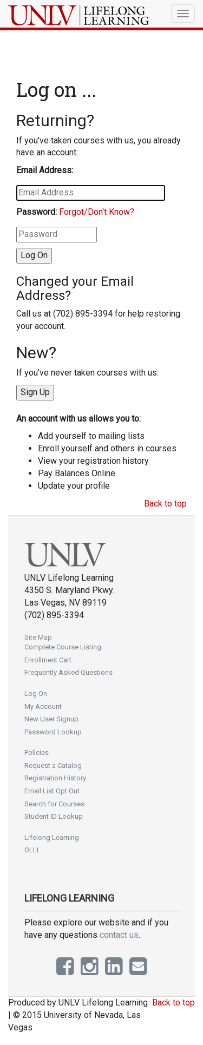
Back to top (165, 503)
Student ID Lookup (53, 816)
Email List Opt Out (52, 791)
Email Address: (44, 170)
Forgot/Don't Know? (96, 212)
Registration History (55, 778)
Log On (35, 693)
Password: (36, 212)
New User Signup (51, 719)
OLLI (31, 850)
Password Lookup (53, 732)
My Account (43, 706)
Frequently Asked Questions (68, 672)
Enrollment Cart (47, 660)
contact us (119, 935)
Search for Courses (54, 804)
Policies (36, 752)
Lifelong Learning (51, 837)
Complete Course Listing (62, 647)
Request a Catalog (53, 765)
